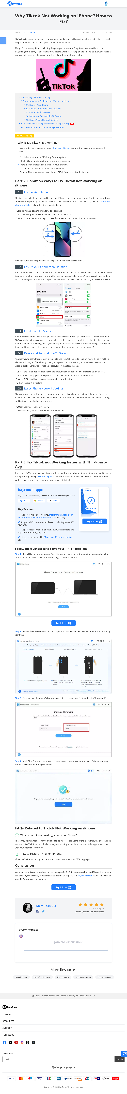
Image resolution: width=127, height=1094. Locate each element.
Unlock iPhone (21, 977)
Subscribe (119, 1059)
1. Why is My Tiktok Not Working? (36, 97)
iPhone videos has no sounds (39, 517)
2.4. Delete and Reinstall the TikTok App (44, 116)
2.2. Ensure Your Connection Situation (43, 108)
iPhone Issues (29, 32)
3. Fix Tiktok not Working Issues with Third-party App (47, 123)
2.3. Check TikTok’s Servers (38, 112)
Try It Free (94, 521)
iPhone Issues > (49, 996)
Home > (38, 996)
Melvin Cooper (46, 906)
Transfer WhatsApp (42, 977)
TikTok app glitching (61, 148)
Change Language (63, 1067)
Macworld (59, 537)
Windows (40, 501)
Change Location (104, 977)
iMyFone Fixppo (44, 476)
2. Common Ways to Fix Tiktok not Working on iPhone (46, 101)
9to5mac (69, 537)
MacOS (25, 501)
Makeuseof (49, 537)
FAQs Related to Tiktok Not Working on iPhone (42, 127)
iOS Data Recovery (83, 977)
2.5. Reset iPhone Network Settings (42, 120)
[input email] (58, 1059)
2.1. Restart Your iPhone (37, 105)
